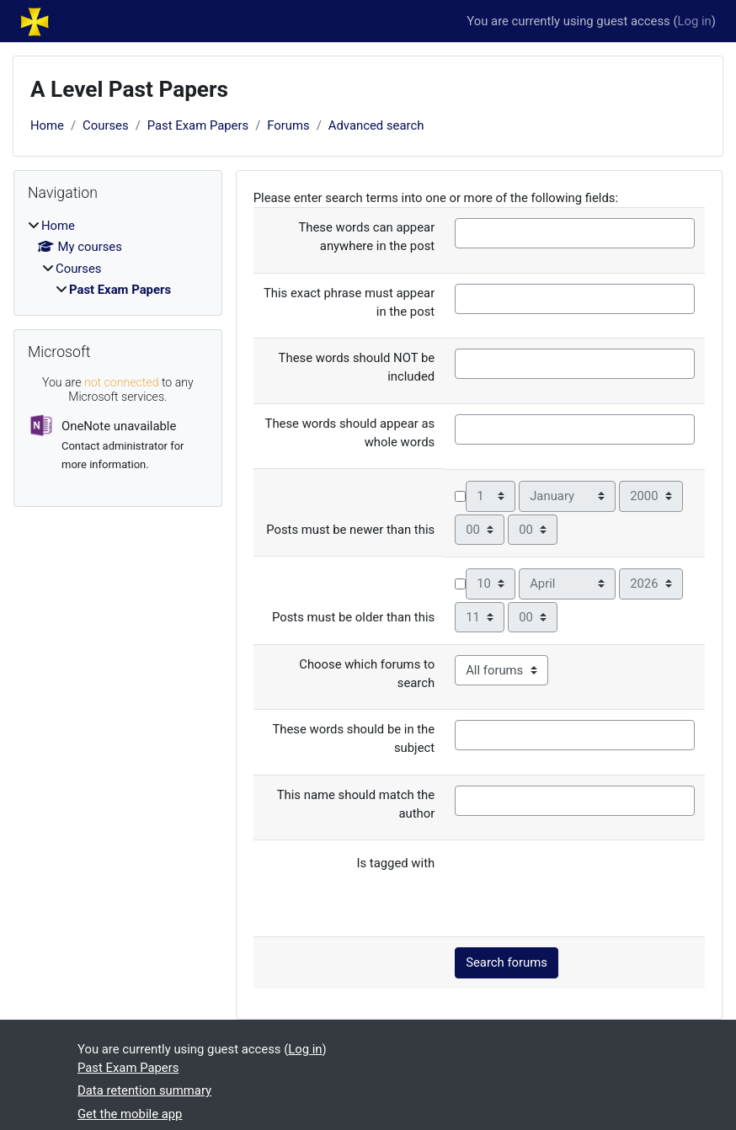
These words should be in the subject (353, 738)
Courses (106, 125)
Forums (288, 125)
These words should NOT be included (357, 367)
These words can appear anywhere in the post (366, 236)
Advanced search (376, 125)
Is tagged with (395, 863)
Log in (695, 21)
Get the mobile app (129, 1114)
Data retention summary (144, 1090)
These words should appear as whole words (350, 433)
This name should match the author (356, 804)
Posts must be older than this (353, 617)
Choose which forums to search (367, 673)
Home (47, 125)
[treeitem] (118, 257)
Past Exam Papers (197, 125)
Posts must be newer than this (350, 529)
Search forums (506, 962)
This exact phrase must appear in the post (349, 302)
